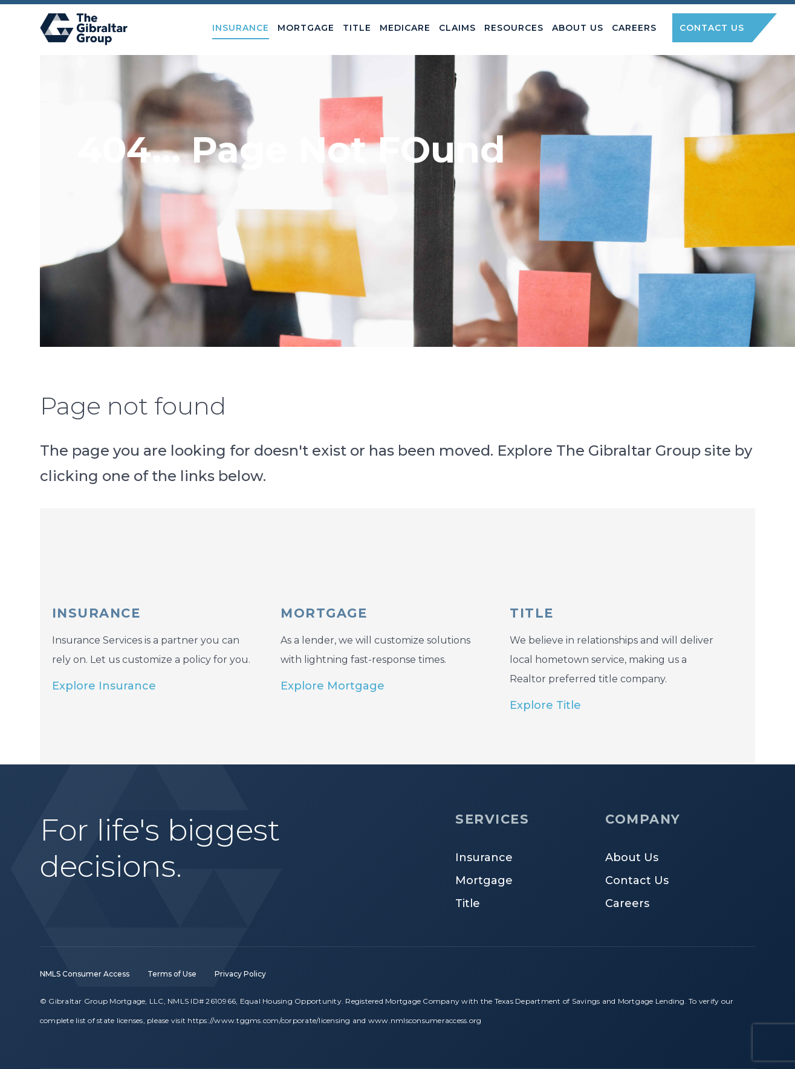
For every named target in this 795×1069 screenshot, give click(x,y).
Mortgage (484, 880)
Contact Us (637, 880)
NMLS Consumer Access (84, 973)
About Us (631, 857)
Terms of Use (172, 973)
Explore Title (545, 705)
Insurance (484, 857)
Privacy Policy (240, 973)
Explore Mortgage (333, 686)
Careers (627, 903)
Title (467, 903)
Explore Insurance (104, 686)
